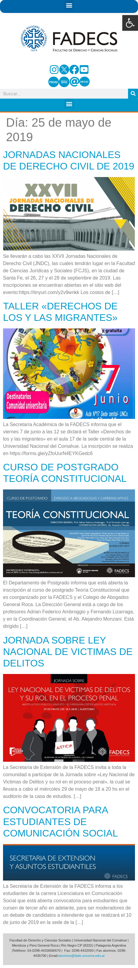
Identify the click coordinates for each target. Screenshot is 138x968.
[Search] (133, 94)
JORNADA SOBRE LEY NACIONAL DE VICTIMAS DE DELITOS (68, 652)
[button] (130, 23)
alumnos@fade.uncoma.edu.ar (82, 955)
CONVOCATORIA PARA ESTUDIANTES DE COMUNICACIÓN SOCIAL (60, 822)
